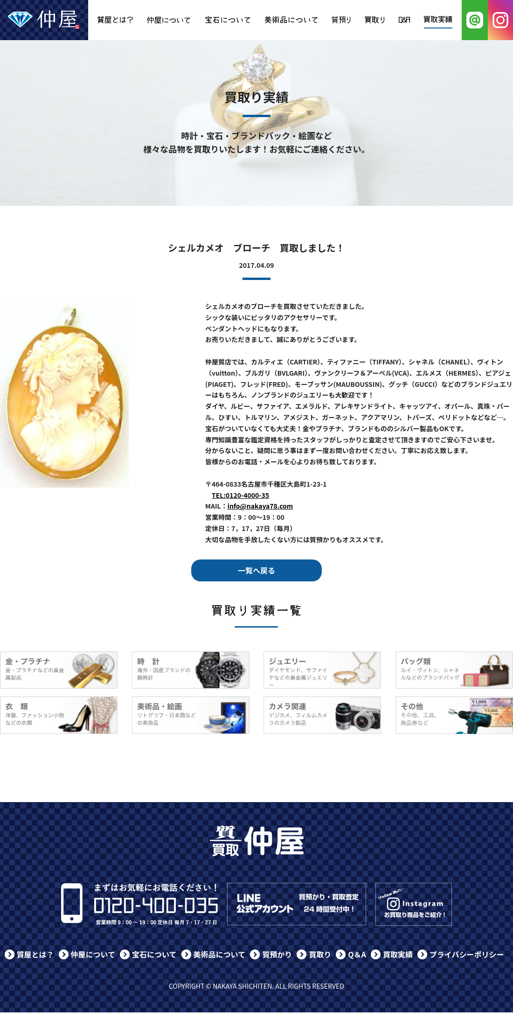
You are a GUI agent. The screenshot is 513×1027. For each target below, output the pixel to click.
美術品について (220, 954)
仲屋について (93, 954)
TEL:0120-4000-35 (240, 495)
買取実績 (398, 954)
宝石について (154, 954)
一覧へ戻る (256, 570)
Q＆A (357, 954)
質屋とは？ (35, 954)
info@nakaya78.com (260, 505)
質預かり (277, 954)
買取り (320, 954)
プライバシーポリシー (467, 954)
